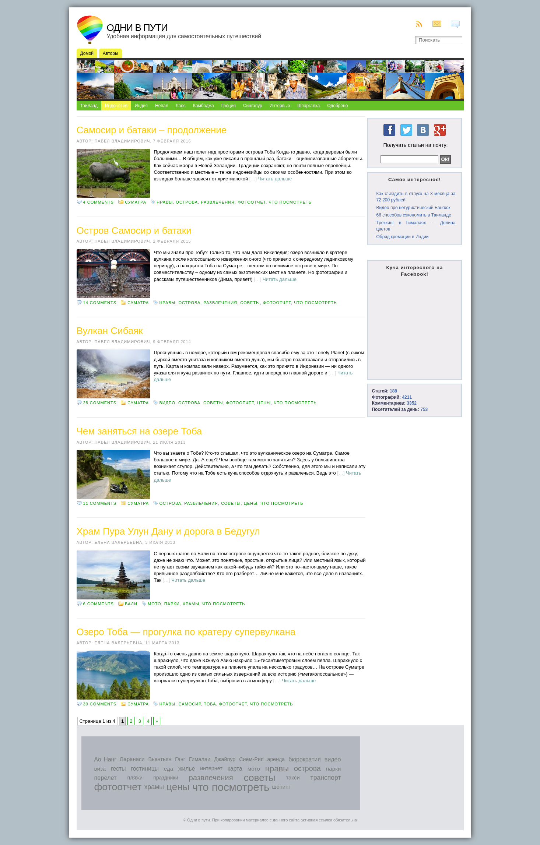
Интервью (280, 105)
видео (167, 403)
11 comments (99, 503)
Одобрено (337, 105)
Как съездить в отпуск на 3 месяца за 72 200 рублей (415, 197)
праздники (165, 778)
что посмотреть (290, 202)
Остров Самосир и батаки (134, 230)
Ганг (180, 759)
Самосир (189, 704)
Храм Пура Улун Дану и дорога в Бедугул (168, 531)
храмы (191, 604)
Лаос (181, 105)
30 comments (99, 704)
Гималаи (199, 759)
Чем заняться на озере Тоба (139, 431)
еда (168, 768)
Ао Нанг (105, 759)
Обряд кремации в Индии (402, 236)
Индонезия (116, 105)
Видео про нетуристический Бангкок (413, 207)
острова (187, 202)
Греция (228, 105)
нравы (165, 202)
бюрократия (304, 759)
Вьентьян (159, 759)
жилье (186, 768)
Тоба (210, 704)
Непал (161, 105)
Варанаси (132, 759)
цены (264, 403)
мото (154, 604)
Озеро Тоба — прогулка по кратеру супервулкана (186, 631)
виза (100, 768)
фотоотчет (252, 202)
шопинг (281, 787)
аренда (276, 759)
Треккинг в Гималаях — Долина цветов (415, 226)
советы (250, 302)
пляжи (135, 778)
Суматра (135, 202)
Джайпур (224, 759)
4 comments (98, 202)
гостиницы (145, 768)
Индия (141, 105)
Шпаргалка (308, 105)
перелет (105, 777)
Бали (131, 604)
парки (172, 604)
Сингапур (252, 105)
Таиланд (89, 105)
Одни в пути (137, 27)
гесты (118, 768)
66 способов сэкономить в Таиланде (413, 215)
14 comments (99, 302)
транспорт (326, 777)
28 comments (99, 403)
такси (292, 778)
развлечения (218, 202)
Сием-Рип (251, 759)
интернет (211, 768)
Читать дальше (275, 179)
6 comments (98, 604)
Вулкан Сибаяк (110, 330)
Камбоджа (203, 105)
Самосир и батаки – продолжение (152, 129)
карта (235, 768)
